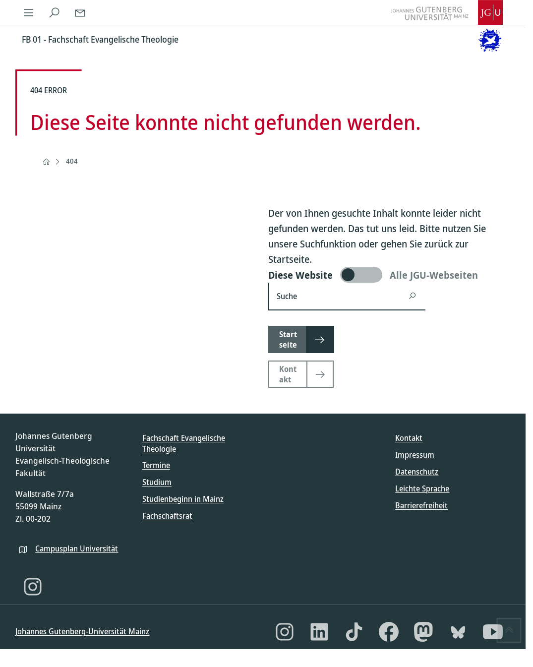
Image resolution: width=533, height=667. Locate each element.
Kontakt (408, 437)
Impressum (414, 454)
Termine (156, 465)
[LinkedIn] (319, 632)
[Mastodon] (423, 632)
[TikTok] (354, 632)
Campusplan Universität (76, 548)
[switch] (389, 275)
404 (72, 161)
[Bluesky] (458, 632)
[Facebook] (389, 632)
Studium (157, 482)
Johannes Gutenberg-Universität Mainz (82, 631)
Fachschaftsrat (167, 515)
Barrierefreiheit (421, 505)
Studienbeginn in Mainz (183, 498)
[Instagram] (33, 587)
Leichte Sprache (422, 488)
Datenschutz (416, 471)
